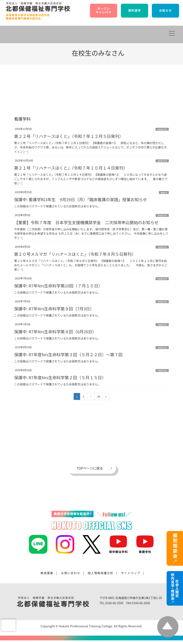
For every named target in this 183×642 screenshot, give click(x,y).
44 (98, 397)
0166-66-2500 (114, 603)
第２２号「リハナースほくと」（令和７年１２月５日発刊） (68, 136)
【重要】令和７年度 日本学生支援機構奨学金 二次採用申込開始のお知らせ (86, 222)
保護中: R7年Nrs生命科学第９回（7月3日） (54, 309)
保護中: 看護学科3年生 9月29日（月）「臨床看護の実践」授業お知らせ (80, 199)
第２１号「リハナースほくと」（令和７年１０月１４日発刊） (70, 168)
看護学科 (164, 192)
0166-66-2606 (141, 603)
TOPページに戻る (90, 468)
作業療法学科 (162, 129)
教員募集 (47, 573)
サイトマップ (130, 573)
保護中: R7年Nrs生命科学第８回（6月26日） (55, 332)
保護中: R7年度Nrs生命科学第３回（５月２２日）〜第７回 (68, 354)
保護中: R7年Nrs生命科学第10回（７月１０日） (58, 286)
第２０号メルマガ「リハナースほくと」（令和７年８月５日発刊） (75, 254)
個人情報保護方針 (100, 573)
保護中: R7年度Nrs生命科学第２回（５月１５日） (60, 377)
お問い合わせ (70, 573)
